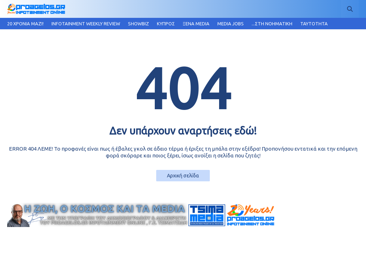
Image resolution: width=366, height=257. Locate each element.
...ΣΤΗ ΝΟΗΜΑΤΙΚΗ (272, 23)
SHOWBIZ (138, 23)
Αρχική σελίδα (183, 175)
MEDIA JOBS (230, 23)
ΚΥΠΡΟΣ (166, 23)
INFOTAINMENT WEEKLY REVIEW (85, 23)
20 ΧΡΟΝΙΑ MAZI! (25, 23)
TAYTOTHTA (314, 23)
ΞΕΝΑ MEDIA (196, 23)
